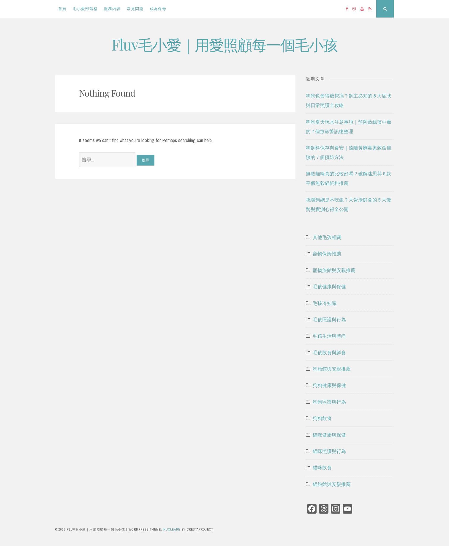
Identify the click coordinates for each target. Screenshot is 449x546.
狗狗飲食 (322, 418)
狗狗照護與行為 (329, 402)
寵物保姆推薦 (327, 253)
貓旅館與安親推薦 (332, 484)
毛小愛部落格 (85, 8)
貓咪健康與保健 (329, 435)
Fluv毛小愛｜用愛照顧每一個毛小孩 (224, 44)
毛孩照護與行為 (329, 319)
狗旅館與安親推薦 (332, 369)
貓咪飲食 (322, 467)
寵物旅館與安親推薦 (334, 270)
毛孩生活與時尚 (329, 336)
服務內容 (112, 8)
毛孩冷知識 (324, 303)
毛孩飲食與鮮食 (329, 352)
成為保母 (158, 8)
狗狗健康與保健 (329, 385)
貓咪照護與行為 (329, 451)
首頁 (62, 8)
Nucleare (171, 529)
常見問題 (135, 8)
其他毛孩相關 (327, 237)
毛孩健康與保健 (329, 286)
